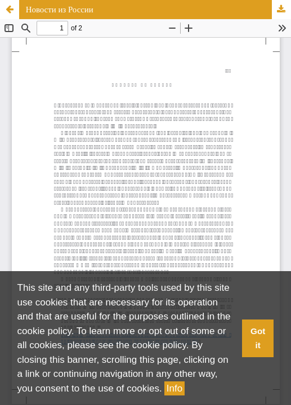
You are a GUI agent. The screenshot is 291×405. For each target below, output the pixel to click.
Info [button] (174, 388)
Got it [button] (257, 338)
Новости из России (59, 9)
